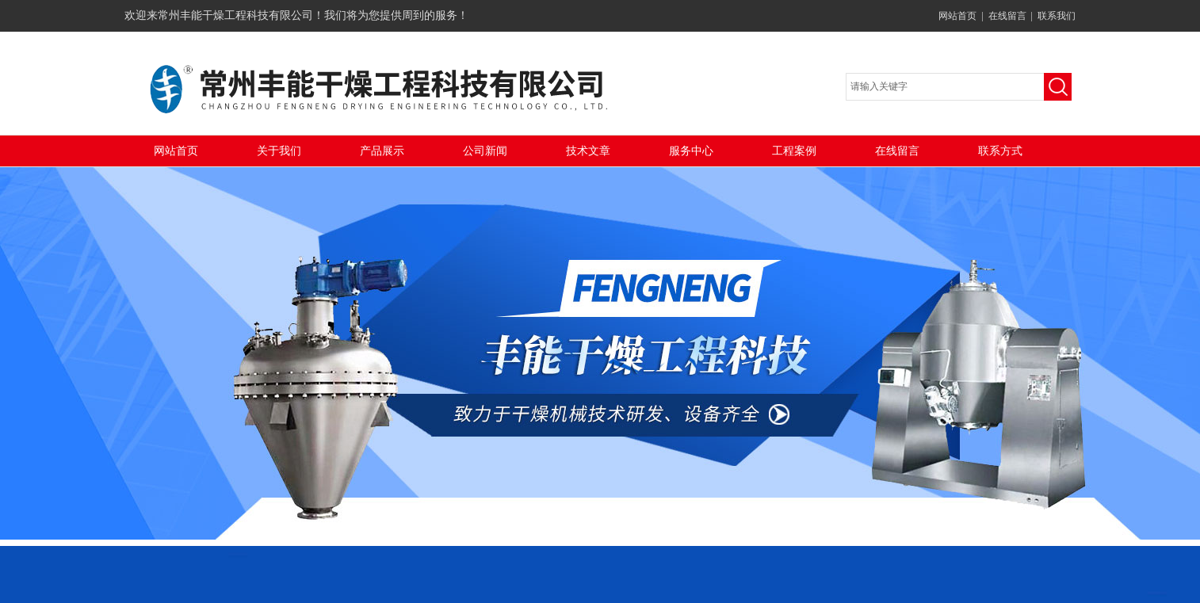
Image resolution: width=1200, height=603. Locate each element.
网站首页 (957, 15)
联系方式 (1000, 151)
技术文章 (588, 151)
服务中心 (691, 151)
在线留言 (1007, 15)
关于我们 (279, 151)
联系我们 (1057, 15)
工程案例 (794, 151)
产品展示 (382, 151)
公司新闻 (485, 151)
